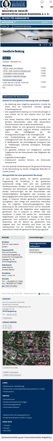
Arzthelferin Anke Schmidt (14, 73)
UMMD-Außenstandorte (12, 375)
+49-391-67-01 (11, 314)
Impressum (8, 318)
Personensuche (9, 399)
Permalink (7, 430)
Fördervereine (9, 391)
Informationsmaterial (11, 407)
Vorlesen (7, 425)
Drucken (7, 428)
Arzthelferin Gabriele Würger (15, 76)
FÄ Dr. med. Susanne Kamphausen (17, 71)
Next (50, 45)
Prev (40, 45)
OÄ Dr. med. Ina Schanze (13, 68)
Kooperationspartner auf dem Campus (18, 418)
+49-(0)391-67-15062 (15, 281)
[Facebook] (5, 328)
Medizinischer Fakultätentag (14, 386)
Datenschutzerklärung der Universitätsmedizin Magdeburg (26, 437)
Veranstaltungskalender (12, 404)
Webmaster (45, 293)
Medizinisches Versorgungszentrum (17, 415)
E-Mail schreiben (10, 286)
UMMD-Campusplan (11, 372)
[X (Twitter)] (9, 328)
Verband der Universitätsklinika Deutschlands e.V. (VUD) (24, 389)
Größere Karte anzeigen (11, 367)
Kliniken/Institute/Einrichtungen (15, 402)
